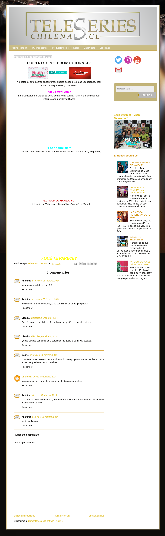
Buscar (147, 95)
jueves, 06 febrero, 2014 (44, 376)
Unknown (27, 376)
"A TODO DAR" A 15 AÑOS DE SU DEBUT (141, 263)
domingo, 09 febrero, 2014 (45, 417)
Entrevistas (89, 48)
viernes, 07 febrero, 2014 (44, 395)
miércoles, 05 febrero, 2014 (45, 280)
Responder (27, 289)
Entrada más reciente (24, 515)
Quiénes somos (39, 48)
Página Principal (19, 48)
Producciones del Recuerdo (65, 48)
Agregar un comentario (27, 435)
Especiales (105, 48)
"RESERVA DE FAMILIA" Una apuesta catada (137, 190)
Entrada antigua (96, 515)
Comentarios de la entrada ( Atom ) (45, 521)
